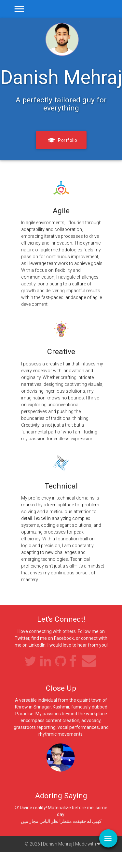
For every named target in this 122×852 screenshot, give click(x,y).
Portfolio (61, 140)
